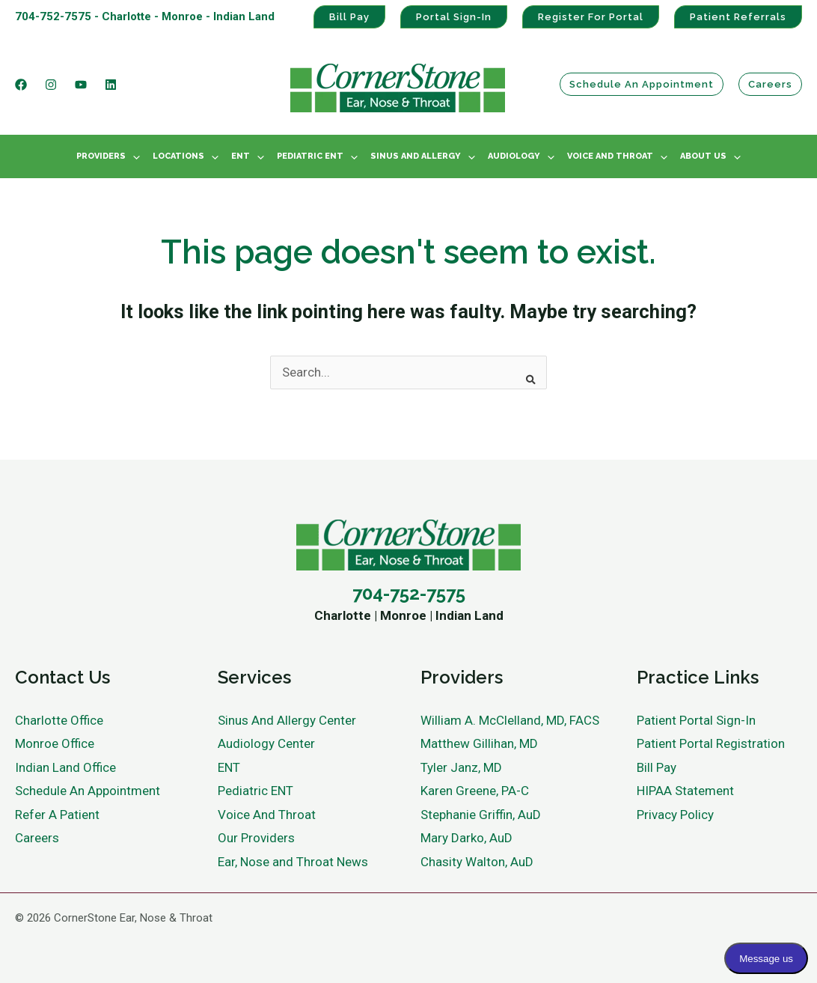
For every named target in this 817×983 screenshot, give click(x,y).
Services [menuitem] (254, 677)
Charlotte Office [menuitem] (59, 720)
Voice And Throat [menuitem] (610, 156)
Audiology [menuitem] (514, 156)
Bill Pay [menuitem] (656, 767)
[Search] (526, 374)
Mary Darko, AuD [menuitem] (466, 837)
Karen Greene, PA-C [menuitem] (474, 790)
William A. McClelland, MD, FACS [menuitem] (509, 720)
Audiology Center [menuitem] (266, 743)
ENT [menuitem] (240, 156)
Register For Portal (590, 16)
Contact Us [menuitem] (62, 677)
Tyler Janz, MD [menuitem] (461, 767)
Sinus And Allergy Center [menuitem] (287, 720)
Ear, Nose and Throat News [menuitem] (293, 861)
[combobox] (408, 373)
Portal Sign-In (454, 16)
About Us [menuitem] (703, 156)
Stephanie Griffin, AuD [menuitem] (480, 814)
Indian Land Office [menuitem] (65, 767)
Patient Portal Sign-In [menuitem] (696, 720)
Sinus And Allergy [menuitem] (415, 156)
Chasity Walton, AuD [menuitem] (476, 861)
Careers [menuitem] (37, 837)
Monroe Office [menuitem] (54, 743)
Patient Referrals (738, 16)
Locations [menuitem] (178, 156)
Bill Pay (349, 16)
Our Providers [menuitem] (256, 837)
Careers (770, 84)
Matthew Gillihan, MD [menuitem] (479, 743)
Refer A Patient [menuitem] (57, 814)
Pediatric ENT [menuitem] (310, 156)
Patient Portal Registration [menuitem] (711, 743)
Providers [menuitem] (101, 156)
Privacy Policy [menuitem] (675, 814)
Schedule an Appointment (641, 84)
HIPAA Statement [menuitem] (685, 790)
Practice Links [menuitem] (698, 677)
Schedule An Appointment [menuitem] (87, 790)
